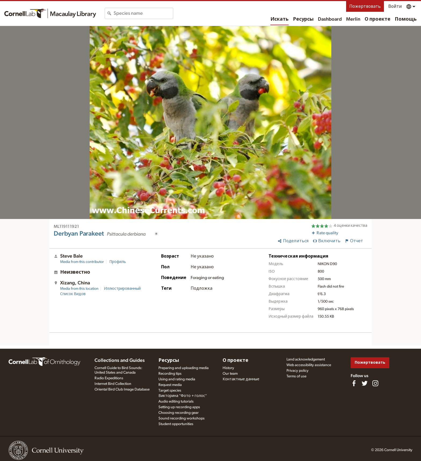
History (228, 368)
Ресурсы (303, 19)
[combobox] (143, 13)
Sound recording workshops (181, 418)
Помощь (406, 19)
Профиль (117, 262)
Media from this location (79, 289)
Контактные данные (241, 379)
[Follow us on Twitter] (364, 383)
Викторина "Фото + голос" (182, 396)
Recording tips (170, 374)
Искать (279, 19)
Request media (170, 385)
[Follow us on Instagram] (375, 383)
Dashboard (330, 19)
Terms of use (296, 376)
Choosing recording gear (178, 413)
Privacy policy (297, 371)
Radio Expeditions (109, 378)
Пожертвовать (365, 6)
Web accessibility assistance (308, 365)
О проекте (377, 19)
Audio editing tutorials (176, 401)
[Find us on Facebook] (354, 383)
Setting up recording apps (179, 407)
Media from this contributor (82, 262)
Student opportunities (175, 424)
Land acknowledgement (305, 359)
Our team (230, 374)
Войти (395, 6)
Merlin (353, 19)
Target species (169, 390)
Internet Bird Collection (113, 384)
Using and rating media (176, 379)
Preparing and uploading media (183, 368)
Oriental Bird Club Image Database (122, 389)
